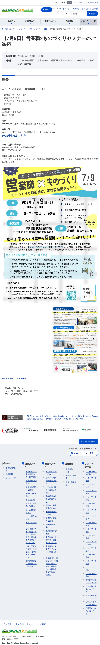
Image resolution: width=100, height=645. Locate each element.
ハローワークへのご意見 (83, 453)
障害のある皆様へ (31, 493)
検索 (93, 14)
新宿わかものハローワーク (91, 601)
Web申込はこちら (14, 135)
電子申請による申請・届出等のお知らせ (51, 538)
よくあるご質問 (92, 9)
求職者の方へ (31, 464)
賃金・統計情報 (71, 481)
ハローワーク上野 (91, 477)
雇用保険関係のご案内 (31, 487)
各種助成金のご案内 (51, 511)
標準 (69, 3)
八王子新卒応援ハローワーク (91, 587)
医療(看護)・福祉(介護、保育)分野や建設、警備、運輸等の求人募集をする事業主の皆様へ (52, 565)
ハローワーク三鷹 (91, 560)
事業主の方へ (51, 464)
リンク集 (7, 622)
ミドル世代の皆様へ (31, 509)
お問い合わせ (78, 9)
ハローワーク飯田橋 (91, 471)
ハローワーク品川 (91, 484)
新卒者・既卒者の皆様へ (31, 503)
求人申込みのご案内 (51, 471)
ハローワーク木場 (91, 535)
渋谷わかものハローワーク (91, 595)
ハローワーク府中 (91, 573)
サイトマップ (64, 9)
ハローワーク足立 (91, 522)
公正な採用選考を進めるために (51, 488)
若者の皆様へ (31, 498)
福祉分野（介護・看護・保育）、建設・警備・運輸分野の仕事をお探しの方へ (31, 534)
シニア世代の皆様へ (31, 516)
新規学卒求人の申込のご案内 (51, 479)
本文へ (53, 9)
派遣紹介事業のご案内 (51, 518)
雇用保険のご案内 (51, 530)
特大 (80, 3)
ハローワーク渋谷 (91, 497)
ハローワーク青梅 (91, 554)
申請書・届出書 (71, 475)
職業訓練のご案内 (31, 480)
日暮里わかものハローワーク (91, 609)
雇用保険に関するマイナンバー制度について (51, 549)
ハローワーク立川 (91, 548)
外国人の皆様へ (31, 522)
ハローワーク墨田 (91, 529)
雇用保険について (71, 469)
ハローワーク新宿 (91, 503)
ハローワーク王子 (91, 516)
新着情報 (9, 474)
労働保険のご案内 (51, 524)
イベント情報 (11, 478)
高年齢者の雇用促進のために (51, 497)
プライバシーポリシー (25, 622)
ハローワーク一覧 (91, 464)
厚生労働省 (94, 3)
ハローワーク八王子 (91, 541)
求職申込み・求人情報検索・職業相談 (31, 473)
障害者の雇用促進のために (51, 505)
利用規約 (42, 622)
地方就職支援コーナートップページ (31, 562)
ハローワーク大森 (91, 490)
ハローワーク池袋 (91, 509)
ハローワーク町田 (91, 567)
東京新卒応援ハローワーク (91, 580)
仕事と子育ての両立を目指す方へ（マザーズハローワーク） (31, 550)
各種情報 (70, 463)
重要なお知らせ (11, 469)
